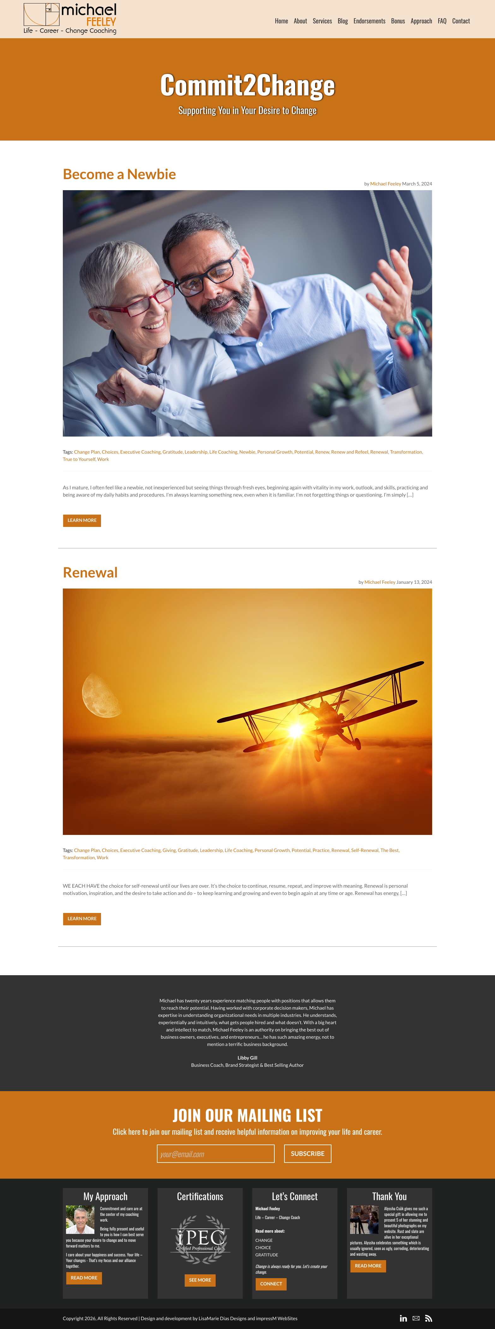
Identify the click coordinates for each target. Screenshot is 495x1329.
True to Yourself (79, 459)
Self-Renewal (365, 850)
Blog (343, 20)
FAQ (442, 20)
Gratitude (173, 452)
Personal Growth (274, 452)
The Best (389, 850)
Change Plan (87, 452)
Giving (169, 850)
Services (322, 20)
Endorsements (369, 20)
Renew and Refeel (349, 452)
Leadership (196, 452)
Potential (303, 452)
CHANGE (264, 1240)
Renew (322, 452)
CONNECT (271, 1284)
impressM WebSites (276, 1318)
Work (103, 459)
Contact (461, 20)
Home (281, 20)
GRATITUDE (266, 1254)
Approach (421, 20)
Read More (84, 1278)
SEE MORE (200, 1280)
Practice (321, 850)
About (300, 20)
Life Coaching (223, 452)
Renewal (379, 452)
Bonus (398, 20)
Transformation (406, 452)
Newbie (247, 452)
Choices (110, 452)
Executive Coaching (140, 452)
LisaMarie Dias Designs (223, 1318)
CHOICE (263, 1247)
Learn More (82, 520)
